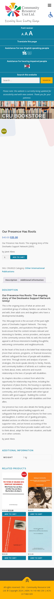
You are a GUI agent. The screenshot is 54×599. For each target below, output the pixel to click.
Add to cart (19, 257)
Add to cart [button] (11, 514)
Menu (49, 5)
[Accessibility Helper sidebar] (50, 14)
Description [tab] (11, 280)
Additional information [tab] (32, 280)
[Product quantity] (6, 257)
